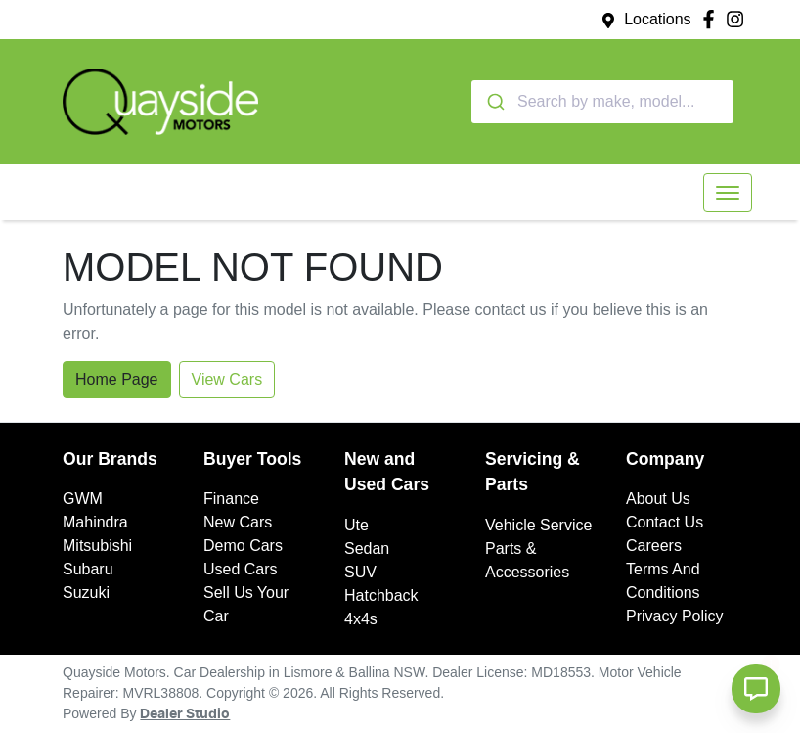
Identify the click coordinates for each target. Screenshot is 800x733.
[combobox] (602, 101)
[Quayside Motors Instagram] (739, 19)
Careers (654, 545)
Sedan (366, 548)
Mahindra (95, 522)
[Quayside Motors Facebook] (712, 19)
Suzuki (86, 592)
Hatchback (381, 595)
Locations (657, 19)
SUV (360, 572)
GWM (83, 498)
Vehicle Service (538, 525)
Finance (231, 498)
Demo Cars (243, 545)
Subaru (88, 569)
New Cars (237, 522)
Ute (356, 525)
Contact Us (664, 522)
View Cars (227, 379)
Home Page (116, 379)
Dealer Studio (185, 714)
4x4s (361, 619)
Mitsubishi (97, 545)
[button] (727, 192)
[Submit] (494, 101)
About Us (658, 498)
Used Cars (240, 569)
